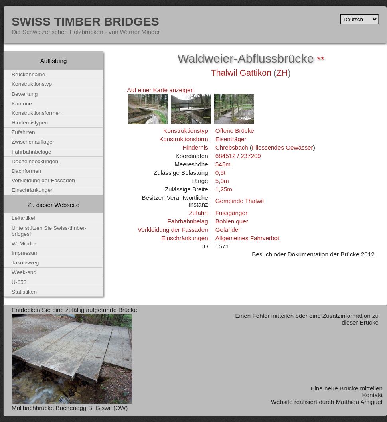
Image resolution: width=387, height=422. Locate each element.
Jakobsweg (25, 263)
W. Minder (24, 243)
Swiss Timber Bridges (85, 21)
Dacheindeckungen (35, 161)
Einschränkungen (184, 238)
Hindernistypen (30, 123)
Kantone (22, 103)
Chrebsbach (231, 147)
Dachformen (26, 171)
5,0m (222, 180)
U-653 (19, 282)
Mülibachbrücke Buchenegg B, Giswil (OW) (70, 407)
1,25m (223, 189)
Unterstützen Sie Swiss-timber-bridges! (49, 231)
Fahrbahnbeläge (31, 152)
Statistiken (24, 292)
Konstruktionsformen (36, 113)
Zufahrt (198, 212)
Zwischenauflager (33, 142)
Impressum (25, 253)
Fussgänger (231, 212)
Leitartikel (23, 218)
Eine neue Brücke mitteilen (346, 388)
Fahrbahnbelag (187, 221)
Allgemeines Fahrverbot (247, 238)
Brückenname (28, 74)
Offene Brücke (234, 130)
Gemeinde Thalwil (239, 200)
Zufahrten (23, 132)
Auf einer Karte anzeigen (160, 90)
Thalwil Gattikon (241, 73)
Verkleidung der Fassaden (173, 229)
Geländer (227, 229)
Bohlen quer (231, 221)
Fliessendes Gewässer (282, 147)
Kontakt (372, 395)
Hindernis (195, 147)
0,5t (220, 172)
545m (223, 164)
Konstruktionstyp (185, 130)
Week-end (24, 272)
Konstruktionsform (183, 139)
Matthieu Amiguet (359, 401)
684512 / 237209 (238, 155)
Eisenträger (231, 139)
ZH (282, 73)
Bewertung (25, 94)
